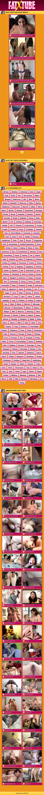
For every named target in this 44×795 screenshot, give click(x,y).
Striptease (7, 360)
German (39, 267)
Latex (23, 297)
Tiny (27, 368)
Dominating (13, 244)
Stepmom (20, 356)
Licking (30, 300)
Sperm (39, 353)
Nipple (32, 319)
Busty (31, 218)
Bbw (30, 199)
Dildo (15, 240)
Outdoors (24, 326)
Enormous (5, 252)
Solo (13, 353)
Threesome (19, 368)
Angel (38, 192)
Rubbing (12, 345)
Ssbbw (11, 356)
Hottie (38, 282)
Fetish (20, 259)
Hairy (5, 278)
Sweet (6, 364)
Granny (30, 274)
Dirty (21, 240)
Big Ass (38, 203)
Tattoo (22, 364)
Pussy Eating (21, 341)
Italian (4, 289)
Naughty (14, 319)
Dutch (15, 248)
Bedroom (23, 203)
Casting (19, 222)
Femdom (12, 259)
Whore (4, 379)
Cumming (26, 233)
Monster (7, 315)
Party (22, 330)
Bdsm (37, 199)
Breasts (30, 214)
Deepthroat (6, 240)
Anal (31, 192)
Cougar (39, 225)
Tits (41, 368)
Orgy (16, 326)
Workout (24, 379)
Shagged (6, 349)
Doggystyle (38, 240)
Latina (30, 297)
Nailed (23, 315)
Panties (4, 330)
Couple (4, 229)
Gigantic (15, 270)
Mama (19, 304)
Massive (8, 308)
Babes (37, 196)
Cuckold (39, 229)
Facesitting (8, 255)
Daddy (27, 237)
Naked (30, 315)
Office (20, 323)
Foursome (22, 263)
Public (4, 341)
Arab (6, 196)
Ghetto (6, 270)
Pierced (13, 334)
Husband (22, 285)
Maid (12, 304)
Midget (6, 312)
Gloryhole (15, 274)
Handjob (13, 278)
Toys (4, 371)
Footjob (13, 263)
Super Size (26, 360)
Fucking (5, 267)
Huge (14, 285)
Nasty (38, 315)
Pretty (37, 338)
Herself (38, 278)
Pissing (21, 334)
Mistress (21, 312)
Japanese (12, 289)
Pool (6, 338)
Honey (23, 282)
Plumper (37, 334)
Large (16, 297)
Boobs (6, 214)
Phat (5, 334)
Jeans (21, 289)
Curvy (14, 237)
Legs (13, 300)
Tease (38, 364)
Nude (39, 319)
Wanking (23, 375)
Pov (21, 338)
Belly (31, 203)
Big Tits (25, 207)
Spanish (21, 353)
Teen (3, 368)
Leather (37, 297)
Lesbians (21, 300)
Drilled (8, 248)
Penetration (38, 330)
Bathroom (17, 199)
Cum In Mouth (15, 233)
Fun (12, 267)
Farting (24, 255)
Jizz (35, 289)
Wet (39, 375)
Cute (20, 237)
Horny (30, 282)
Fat (31, 255)
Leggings (5, 300)
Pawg (29, 330)
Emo (36, 248)
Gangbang (29, 267)
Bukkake (23, 218)
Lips (5, 304)
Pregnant (29, 338)
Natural (5, 319)
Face (40, 252)
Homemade (14, 282)
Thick (10, 368)
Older (33, 323)
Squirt (4, 356)
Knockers (7, 297)
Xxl (41, 379)
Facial (17, 255)
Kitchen (36, 293)
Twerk (17, 371)
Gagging (20, 267)
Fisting (4, 263)
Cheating (28, 222)
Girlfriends (30, 270)
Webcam (32, 375)
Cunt (7, 237)
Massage (36, 304)
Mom (38, 312)
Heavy (30, 278)
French (31, 263)
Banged (7, 199)
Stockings (30, 356)
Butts (38, 218)
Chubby (4, 225)
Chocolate (37, 222)
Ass (19, 196)
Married (27, 304)
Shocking (23, 349)
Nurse (5, 323)
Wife (10, 379)
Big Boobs (6, 207)
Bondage (39, 210)
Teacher (30, 364)
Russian (21, 345)
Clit (11, 225)
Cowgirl (13, 229)
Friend (39, 263)
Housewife (5, 285)
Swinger (14, 364)
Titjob (34, 368)
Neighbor (23, 319)
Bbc (24, 199)
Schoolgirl (30, 345)
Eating (23, 248)
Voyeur (5, 375)
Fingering (29, 259)
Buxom (5, 222)
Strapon (39, 356)
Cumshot (36, 233)
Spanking (30, 353)
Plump (29, 334)
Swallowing (37, 360)
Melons (36, 308)
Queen (31, 341)
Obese (12, 323)
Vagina (39, 371)
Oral (39, 323)
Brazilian (21, 214)
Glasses (6, 274)
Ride (5, 345)
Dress (39, 244)
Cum (6, 233)
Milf (13, 312)
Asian (13, 196)
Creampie (29, 229)
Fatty (4, 259)
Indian (30, 285)
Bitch (40, 207)
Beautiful (13, 203)
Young (22, 383)
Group (38, 274)
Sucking (16, 360)
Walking (14, 375)
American (24, 192)
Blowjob (19, 210)
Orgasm (8, 326)
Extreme (33, 252)
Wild (16, 379)
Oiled (26, 323)
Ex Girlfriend (22, 252)
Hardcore (22, 278)
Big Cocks (16, 207)
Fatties (37, 255)
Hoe (5, 282)
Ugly (24, 371)
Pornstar (14, 338)
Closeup (18, 225)
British (38, 214)
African (6, 192)
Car (12, 222)
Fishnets (38, 259)
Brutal (15, 218)
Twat (10, 371)
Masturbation (18, 308)
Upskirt (31, 371)
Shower (32, 349)
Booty (13, 214)
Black (4, 210)
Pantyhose (13, 330)
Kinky (21, 293)
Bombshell (29, 210)
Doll (4, 244)
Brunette (7, 218)
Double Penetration (27, 244)
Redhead (39, 341)
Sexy (39, 345)
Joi (41, 289)
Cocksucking (29, 225)
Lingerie (39, 300)
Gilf (22, 270)
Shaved (14, 349)
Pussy (11, 341)
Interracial (39, 285)
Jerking (28, 289)
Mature (28, 308)
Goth (23, 274)
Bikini (33, 207)
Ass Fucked (28, 196)
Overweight (34, 326)
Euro (13, 252)
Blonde (11, 210)
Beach (5, 203)
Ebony (30, 248)
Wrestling (33, 379)
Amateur (15, 192)
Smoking (6, 353)
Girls (38, 270)
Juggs (7, 293)
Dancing (35, 237)
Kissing (28, 293)
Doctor (28, 240)
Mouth (15, 315)
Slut (39, 349)
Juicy (14, 293)
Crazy (21, 229)
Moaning (30, 312)
